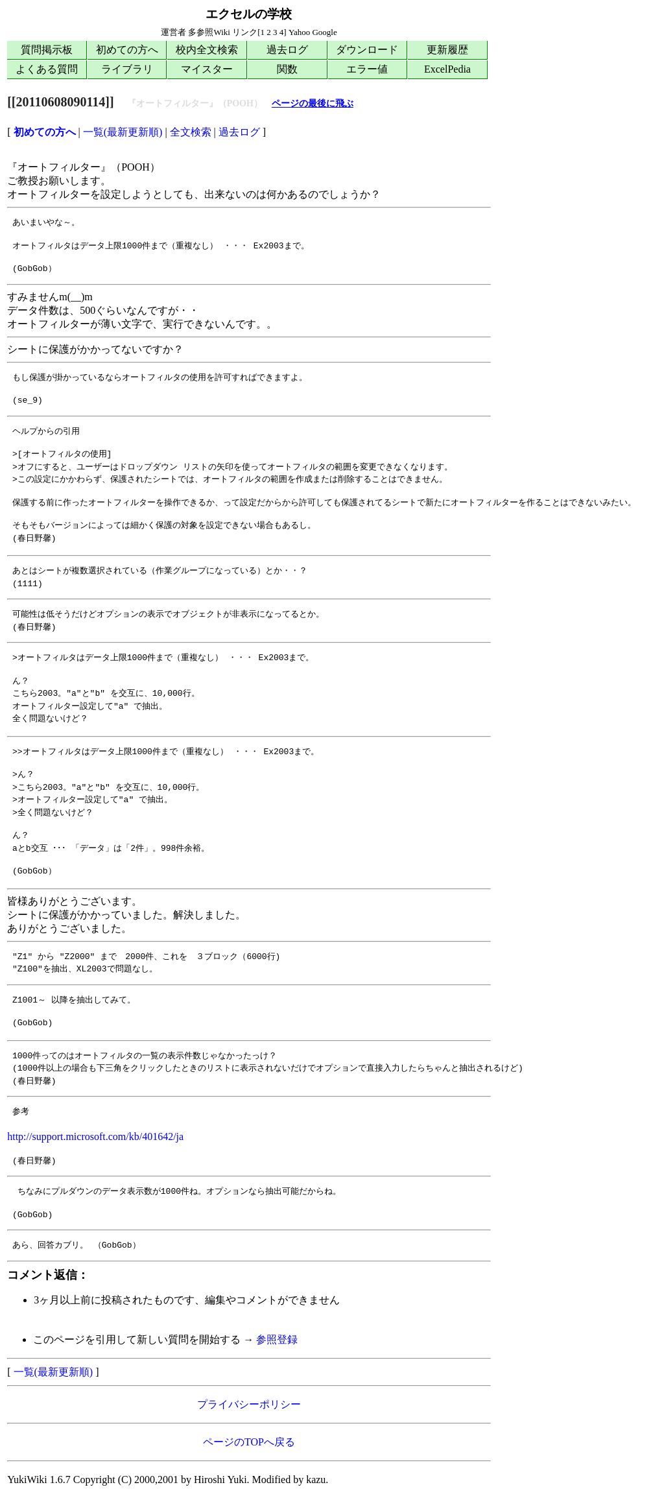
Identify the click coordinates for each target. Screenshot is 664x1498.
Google (324, 32)
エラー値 (367, 69)
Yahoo (299, 32)
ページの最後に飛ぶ (312, 103)
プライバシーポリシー (249, 1404)
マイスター (207, 69)
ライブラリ (127, 69)
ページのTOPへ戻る (249, 1441)
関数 (287, 69)
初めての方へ (127, 49)
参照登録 (277, 1339)
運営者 (173, 32)
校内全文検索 (207, 49)
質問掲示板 (47, 49)
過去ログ (287, 49)
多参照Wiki (209, 32)
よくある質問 (47, 69)
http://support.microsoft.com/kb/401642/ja (95, 1136)
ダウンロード (367, 49)
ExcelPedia (447, 69)
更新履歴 (447, 49)
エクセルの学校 (249, 14)
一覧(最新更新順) (123, 131)
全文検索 (190, 131)
